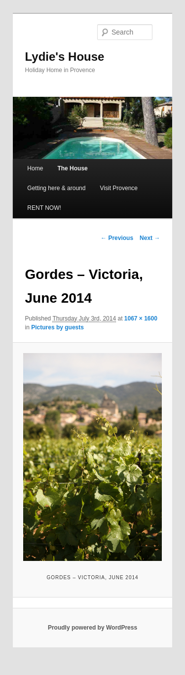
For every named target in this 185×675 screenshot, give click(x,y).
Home (35, 168)
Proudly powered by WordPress (92, 627)
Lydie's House (65, 56)
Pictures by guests (57, 327)
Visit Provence (119, 188)
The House (72, 168)
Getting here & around (56, 188)
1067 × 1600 (140, 318)
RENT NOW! (44, 207)
